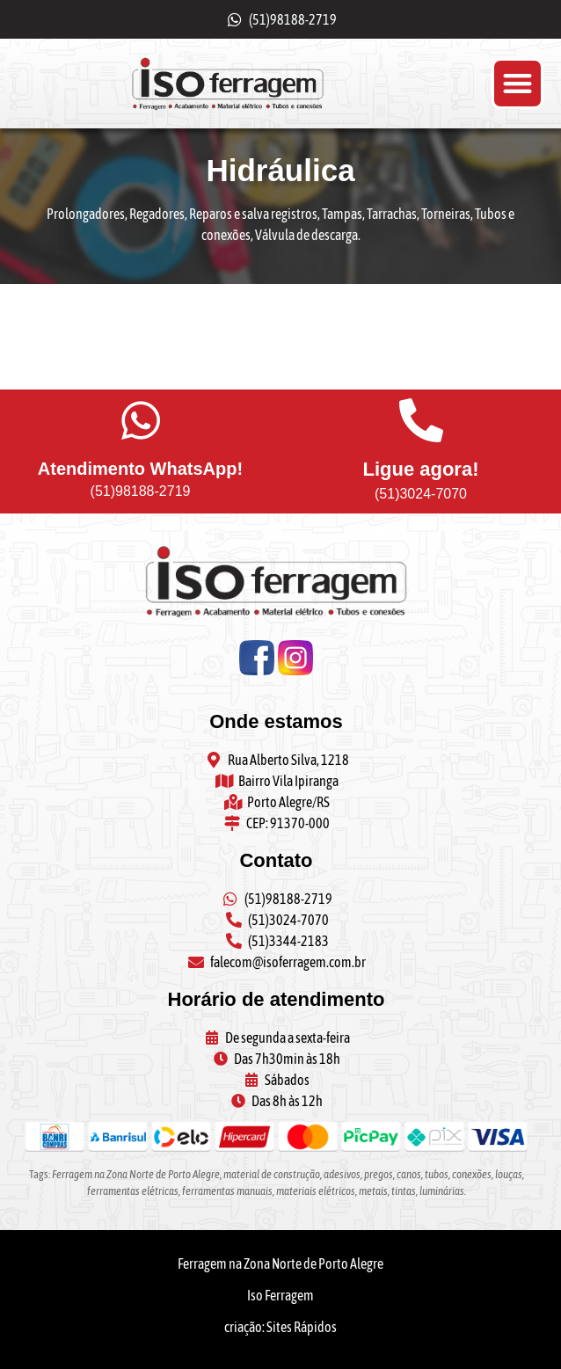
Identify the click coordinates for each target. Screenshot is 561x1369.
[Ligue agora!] (421, 420)
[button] (517, 84)
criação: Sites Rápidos (280, 1327)
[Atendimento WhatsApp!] (141, 420)
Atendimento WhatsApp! (140, 468)
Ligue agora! (420, 469)
